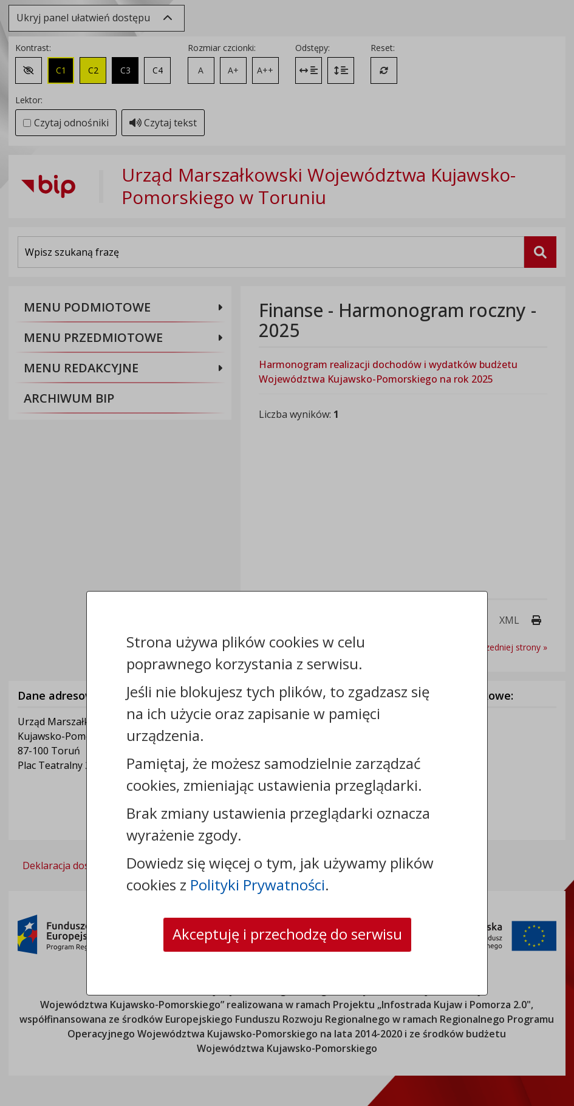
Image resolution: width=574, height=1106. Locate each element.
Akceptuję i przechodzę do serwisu (287, 934)
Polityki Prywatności (257, 885)
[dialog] (287, 553)
